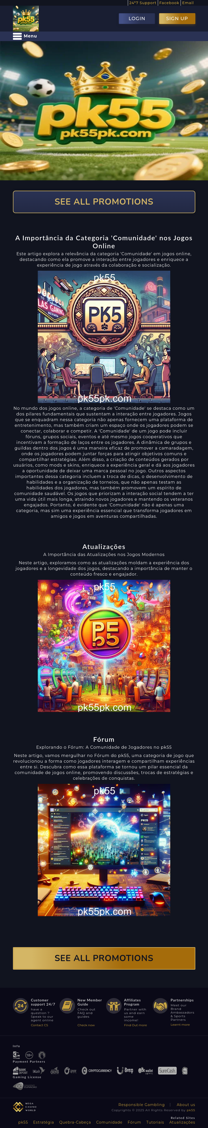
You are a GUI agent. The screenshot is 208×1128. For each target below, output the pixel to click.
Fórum (134, 1122)
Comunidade (109, 1122)
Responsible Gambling (141, 1104)
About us (186, 1104)
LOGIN (137, 18)
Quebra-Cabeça (75, 1122)
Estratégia (43, 1122)
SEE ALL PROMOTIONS (104, 202)
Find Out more (135, 1025)
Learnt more (180, 1024)
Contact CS (39, 1025)
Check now (86, 1025)
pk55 (191, 1110)
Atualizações (182, 1122)
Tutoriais (155, 1122)
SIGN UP (177, 18)
